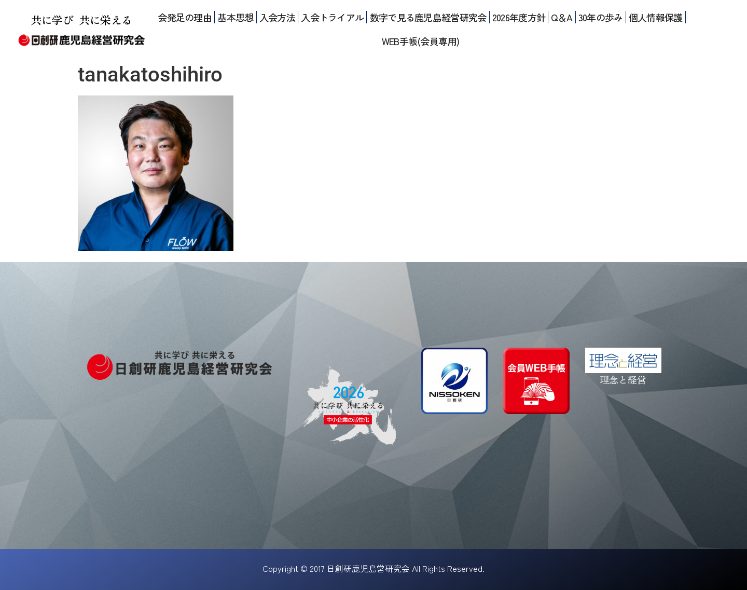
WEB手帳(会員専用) (420, 41)
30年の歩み (600, 17)
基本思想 (235, 17)
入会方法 (277, 17)
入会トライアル (332, 17)
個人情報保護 (656, 17)
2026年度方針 (518, 17)
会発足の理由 (185, 17)
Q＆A (561, 17)
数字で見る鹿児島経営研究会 (428, 17)
